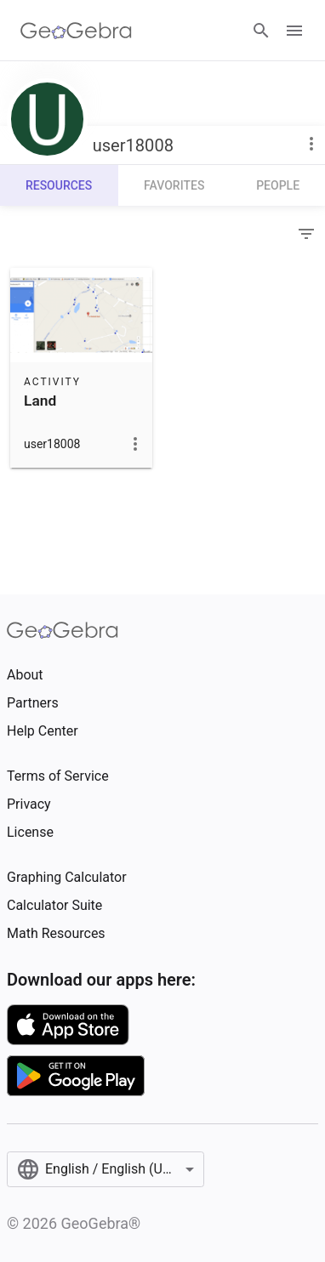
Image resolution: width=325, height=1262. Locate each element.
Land (40, 400)
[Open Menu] (294, 30)
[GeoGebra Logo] (76, 30)
